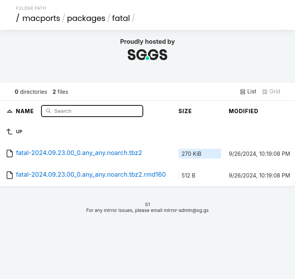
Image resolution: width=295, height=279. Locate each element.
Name (26, 110)
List (248, 91)
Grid (271, 91)
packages (86, 18)
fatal (121, 18)
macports (41, 18)
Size (185, 111)
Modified (244, 111)
